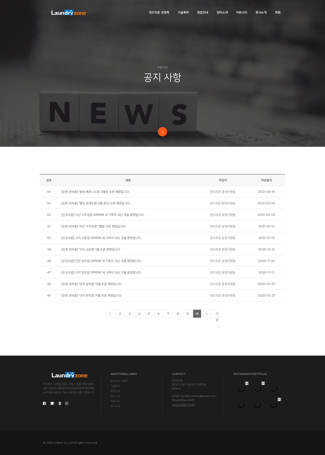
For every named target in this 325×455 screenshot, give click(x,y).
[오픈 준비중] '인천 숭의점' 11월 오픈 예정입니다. (91, 284)
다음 (217, 314)
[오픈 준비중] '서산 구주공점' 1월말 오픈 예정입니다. (93, 226)
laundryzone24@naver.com (198, 396)
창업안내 (199, 7)
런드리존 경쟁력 (156, 7)
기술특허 (180, 7)
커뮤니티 (238, 7)
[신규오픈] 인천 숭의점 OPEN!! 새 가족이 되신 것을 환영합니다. (101, 261)
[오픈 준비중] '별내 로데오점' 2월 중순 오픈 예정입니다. (95, 203)
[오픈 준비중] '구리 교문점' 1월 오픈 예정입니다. (91, 249)
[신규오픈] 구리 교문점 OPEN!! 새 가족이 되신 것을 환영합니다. (101, 238)
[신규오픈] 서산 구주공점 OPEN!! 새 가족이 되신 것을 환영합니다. (102, 215)
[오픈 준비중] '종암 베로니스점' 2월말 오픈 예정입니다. (95, 192)
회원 (275, 7)
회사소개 (258, 7)
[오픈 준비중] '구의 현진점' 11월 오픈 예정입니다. (91, 295)
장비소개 (219, 7)
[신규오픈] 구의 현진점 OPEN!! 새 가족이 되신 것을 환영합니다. (101, 272)
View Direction (183, 405)
